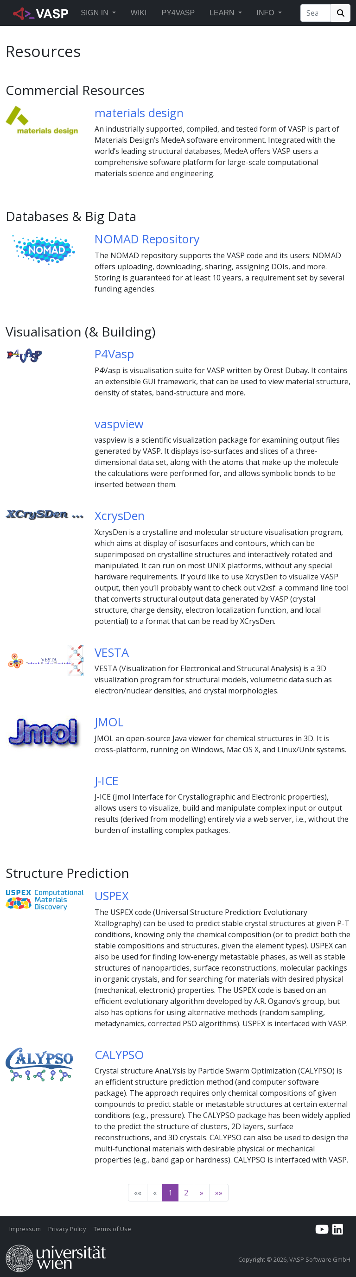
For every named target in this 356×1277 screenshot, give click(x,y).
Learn (222, 13)
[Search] (315, 13)
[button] (114, 13)
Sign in (94, 13)
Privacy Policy (67, 1229)
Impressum (25, 1229)
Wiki (139, 13)
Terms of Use (112, 1229)
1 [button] (170, 1193)
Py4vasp (178, 13)
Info (265, 13)
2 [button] (186, 1193)
